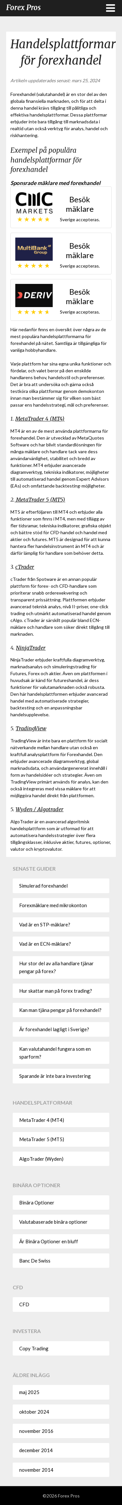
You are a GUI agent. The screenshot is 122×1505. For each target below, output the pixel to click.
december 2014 (36, 1450)
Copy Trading (33, 1348)
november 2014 (36, 1470)
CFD (24, 1304)
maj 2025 (29, 1392)
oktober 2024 (34, 1412)
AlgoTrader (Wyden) (41, 1159)
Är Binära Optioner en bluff (48, 1241)
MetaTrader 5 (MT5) (40, 499)
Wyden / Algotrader (39, 809)
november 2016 (36, 1431)
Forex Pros (23, 7)
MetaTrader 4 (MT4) (39, 418)
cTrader (24, 567)
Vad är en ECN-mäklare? (45, 944)
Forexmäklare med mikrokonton (53, 905)
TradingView (31, 728)
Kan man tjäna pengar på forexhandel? (60, 1010)
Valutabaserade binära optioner (53, 1222)
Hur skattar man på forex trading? (55, 991)
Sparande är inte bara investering (55, 1076)
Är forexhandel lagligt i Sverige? (54, 1029)
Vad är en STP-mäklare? (44, 924)
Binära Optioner (36, 1202)
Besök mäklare (80, 203)
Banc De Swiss (34, 1261)
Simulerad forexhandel (43, 886)
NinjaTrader (31, 647)
